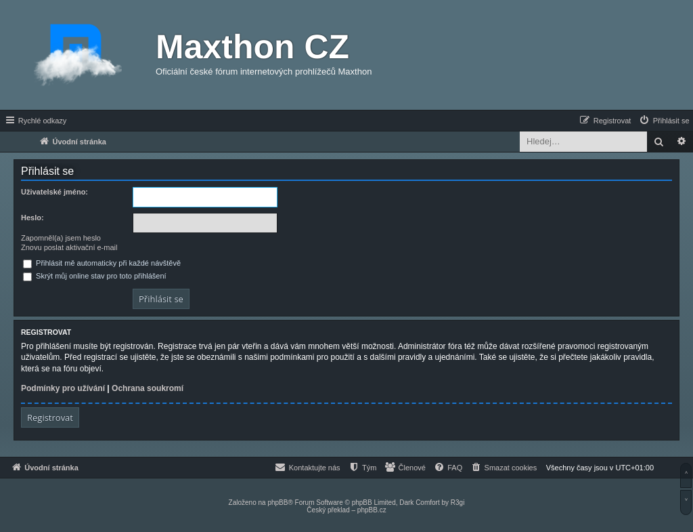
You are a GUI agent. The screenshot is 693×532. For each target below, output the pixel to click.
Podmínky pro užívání (63, 388)
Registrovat (50, 417)
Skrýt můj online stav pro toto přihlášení (94, 276)
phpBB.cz (371, 510)
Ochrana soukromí (147, 388)
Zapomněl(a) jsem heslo (61, 238)
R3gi (458, 502)
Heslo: (32, 217)
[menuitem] (664, 120)
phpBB (277, 502)
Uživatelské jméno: (54, 192)
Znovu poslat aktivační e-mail (69, 247)
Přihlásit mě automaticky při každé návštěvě (102, 263)
